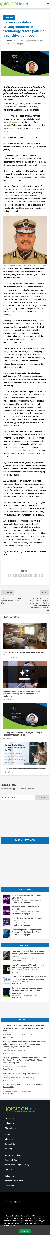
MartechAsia (10, 1128)
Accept (25, 1231)
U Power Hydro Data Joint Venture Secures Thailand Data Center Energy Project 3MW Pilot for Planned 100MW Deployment (24, 1060)
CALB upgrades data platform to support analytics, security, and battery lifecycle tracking (28, 953)
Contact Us (10, 1144)
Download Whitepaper (21, 902)
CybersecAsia (11, 1123)
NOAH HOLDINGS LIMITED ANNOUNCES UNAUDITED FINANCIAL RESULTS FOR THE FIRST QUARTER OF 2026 (24, 1028)
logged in (14, 789)
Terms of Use (11, 1160)
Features (9, 17)
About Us (9, 1139)
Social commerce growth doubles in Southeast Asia (24, 769)
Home (7, 1134)
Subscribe (9, 1176)
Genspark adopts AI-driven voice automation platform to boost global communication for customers (21, 693)
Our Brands (10, 1118)
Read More (16, 961)
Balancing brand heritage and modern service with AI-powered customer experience (27, 990)
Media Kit (9, 1169)
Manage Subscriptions (14, 1181)
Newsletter (10, 1185)
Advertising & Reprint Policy (17, 1165)
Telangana (14, 122)
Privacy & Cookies (13, 1155)
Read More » (8, 1037)
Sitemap (8, 1149)
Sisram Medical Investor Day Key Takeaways (21, 1073)
